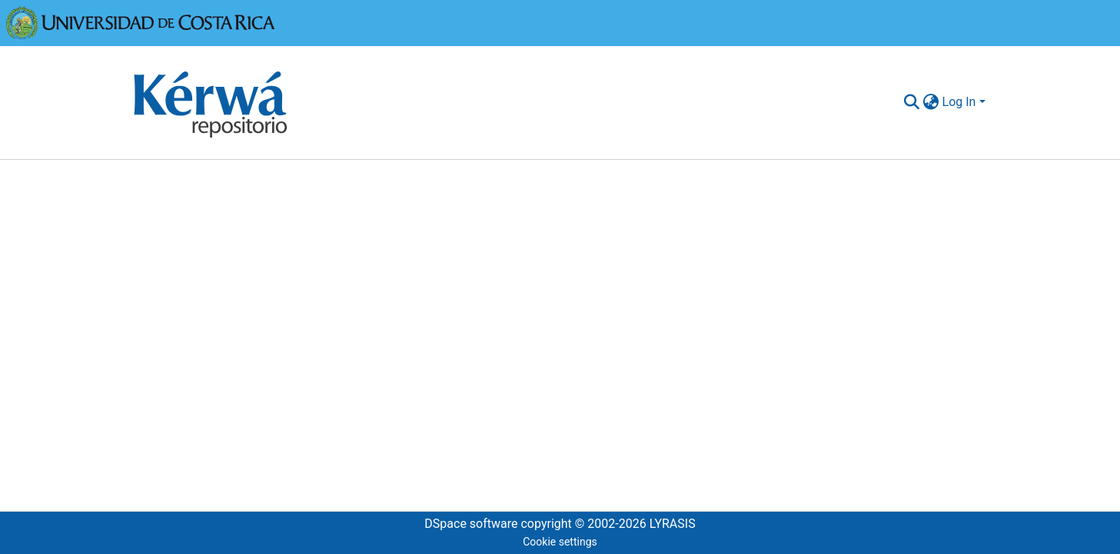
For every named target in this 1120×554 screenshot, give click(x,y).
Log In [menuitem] (959, 102)
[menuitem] (931, 102)
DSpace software (470, 523)
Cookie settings (560, 542)
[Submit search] (912, 102)
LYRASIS (673, 523)
